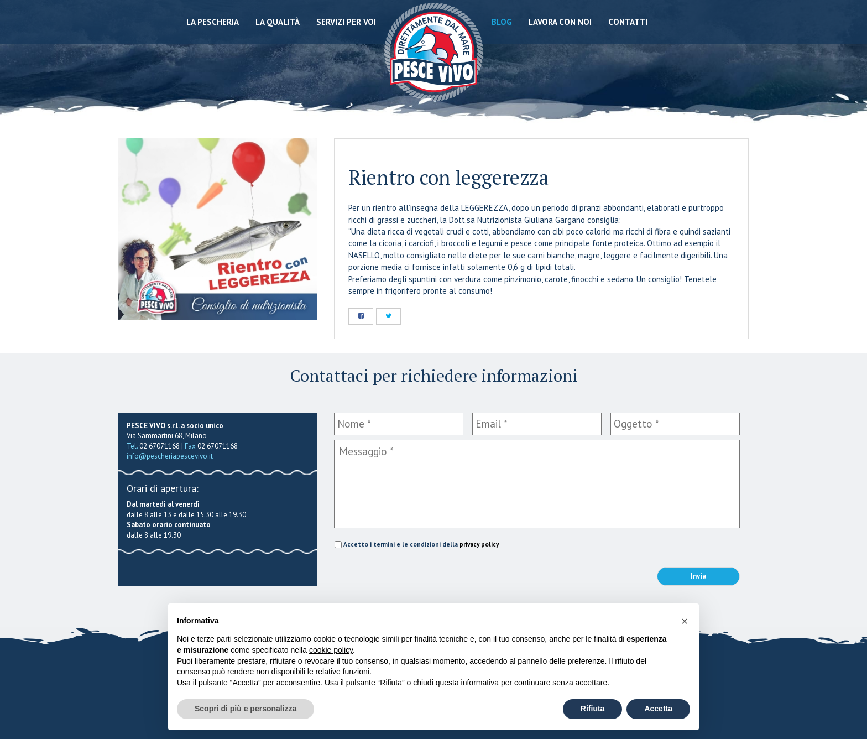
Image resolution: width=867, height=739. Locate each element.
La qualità (277, 22)
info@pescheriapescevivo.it (170, 456)
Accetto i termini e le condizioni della (421, 544)
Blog (502, 22)
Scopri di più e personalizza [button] (245, 708)
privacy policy (479, 544)
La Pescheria (212, 22)
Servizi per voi (346, 22)
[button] (684, 621)
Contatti (627, 22)
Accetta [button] (658, 708)
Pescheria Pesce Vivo (433, 51)
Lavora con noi (560, 22)
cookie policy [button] (331, 650)
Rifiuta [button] (593, 708)
